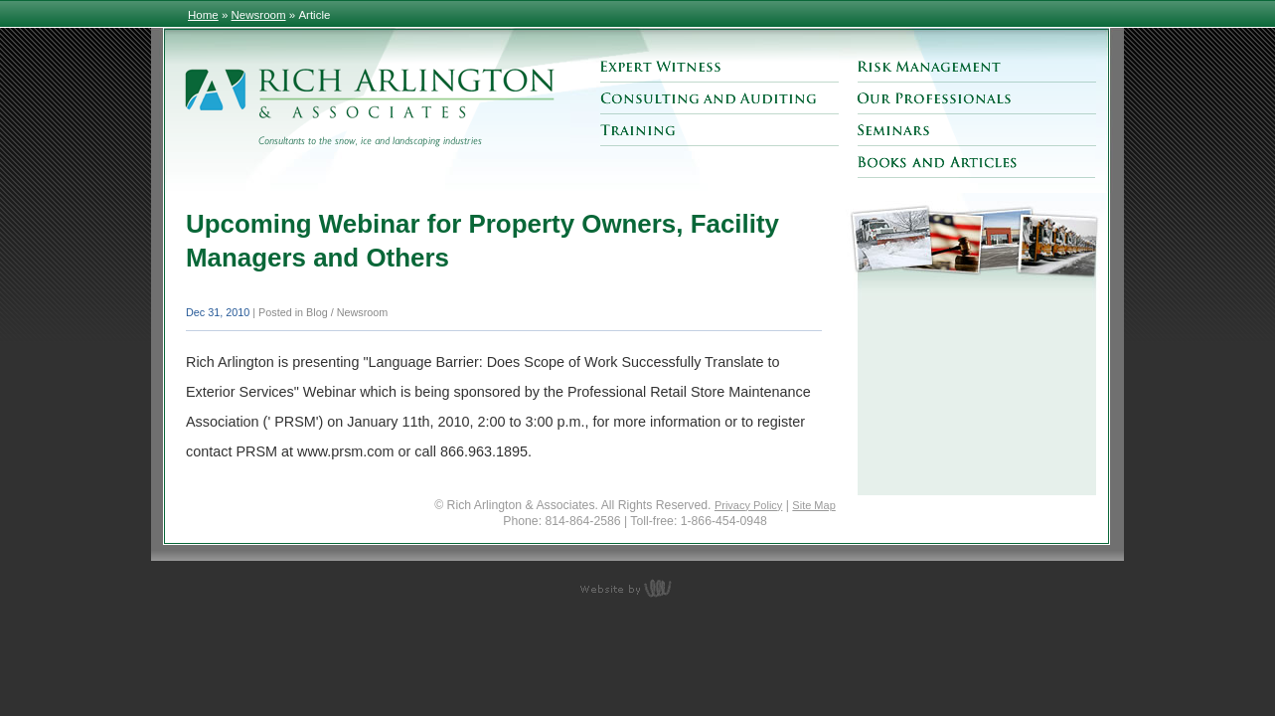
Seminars (976, 130)
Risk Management (976, 67)
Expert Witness (719, 67)
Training (719, 130)
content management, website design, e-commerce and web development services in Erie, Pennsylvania (638, 588)
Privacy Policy (748, 505)
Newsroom (259, 15)
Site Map (813, 505)
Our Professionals (976, 98)
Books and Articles (976, 162)
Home (203, 15)
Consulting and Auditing (719, 98)
